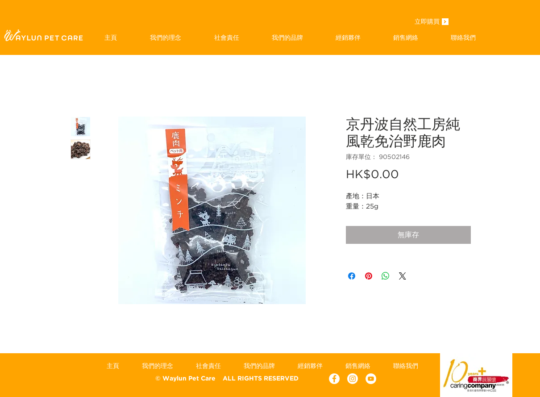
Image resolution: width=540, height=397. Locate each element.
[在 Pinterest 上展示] (368, 276)
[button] (287, 37)
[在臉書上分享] (351, 276)
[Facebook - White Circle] (334, 378)
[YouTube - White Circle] (371, 378)
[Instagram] (352, 378)
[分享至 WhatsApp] (385, 276)
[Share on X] (402, 276)
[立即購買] (427, 22)
